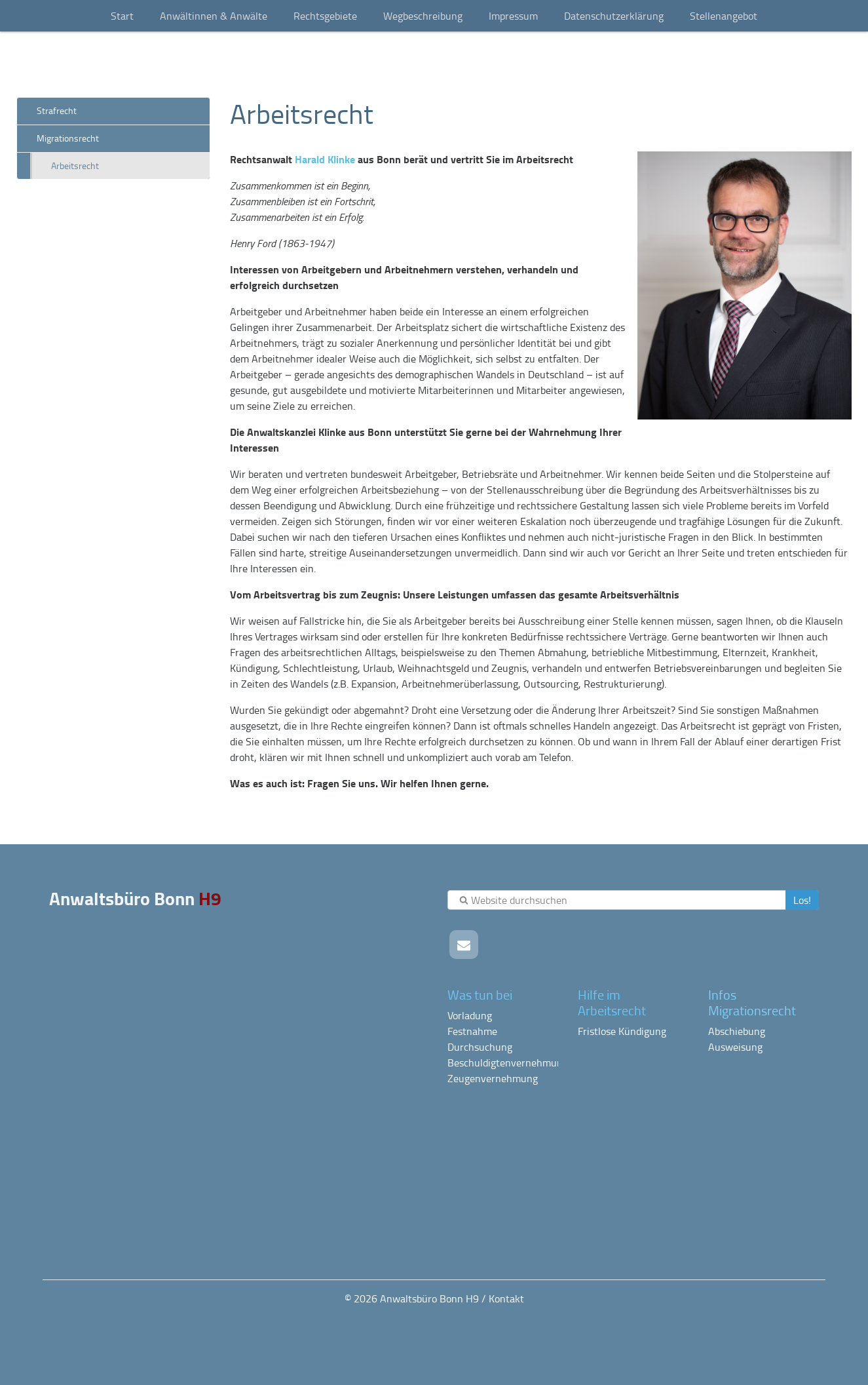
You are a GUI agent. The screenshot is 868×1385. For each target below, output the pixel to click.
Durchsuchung (479, 1047)
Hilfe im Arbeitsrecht (612, 1002)
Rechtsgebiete (325, 16)
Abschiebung (736, 1031)
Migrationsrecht (68, 138)
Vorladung (469, 1015)
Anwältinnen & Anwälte (213, 16)
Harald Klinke (325, 158)
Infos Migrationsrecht (752, 1002)
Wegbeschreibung (422, 16)
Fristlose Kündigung (622, 1031)
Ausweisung (735, 1047)
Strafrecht (57, 110)
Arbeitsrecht (75, 165)
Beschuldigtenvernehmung (507, 1062)
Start (122, 16)
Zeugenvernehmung (492, 1078)
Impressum (513, 16)
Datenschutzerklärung (614, 16)
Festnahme (472, 1031)
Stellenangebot (723, 16)
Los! (802, 900)
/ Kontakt (502, 1298)
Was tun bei (479, 994)
